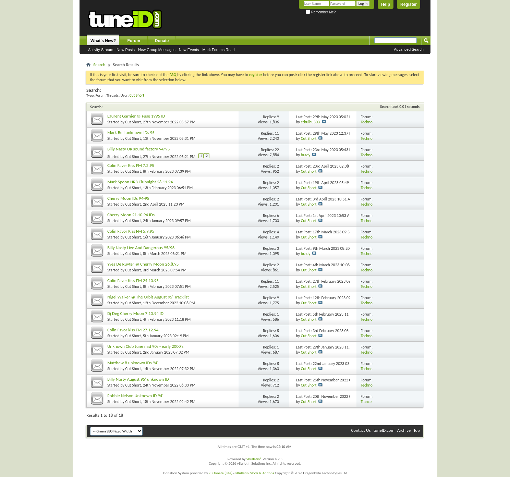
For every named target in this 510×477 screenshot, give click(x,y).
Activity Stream (100, 50)
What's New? (103, 40)
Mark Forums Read (218, 50)
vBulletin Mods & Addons (254, 473)
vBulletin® (254, 459)
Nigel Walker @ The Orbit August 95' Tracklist (148, 296)
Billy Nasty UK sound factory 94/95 (138, 148)
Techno (367, 122)
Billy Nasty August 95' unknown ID (138, 379)
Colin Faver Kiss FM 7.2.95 (130, 165)
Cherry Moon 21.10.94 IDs (131, 214)
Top (416, 430)
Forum (133, 40)
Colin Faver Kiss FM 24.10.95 (133, 280)
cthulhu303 (310, 122)
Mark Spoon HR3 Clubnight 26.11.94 (140, 181)
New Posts (126, 50)
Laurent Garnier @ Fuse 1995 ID (136, 116)
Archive (404, 430)
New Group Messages (156, 50)
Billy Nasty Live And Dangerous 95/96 (140, 247)
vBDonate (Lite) (220, 473)
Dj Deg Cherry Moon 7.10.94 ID (135, 313)
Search (99, 64)
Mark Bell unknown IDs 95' (131, 132)
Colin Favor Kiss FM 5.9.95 (130, 231)
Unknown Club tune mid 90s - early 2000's (145, 346)
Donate (162, 40)
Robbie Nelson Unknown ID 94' (135, 395)
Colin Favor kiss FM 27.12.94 (132, 329)
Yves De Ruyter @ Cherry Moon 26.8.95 (143, 264)
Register (408, 4)
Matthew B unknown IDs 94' (132, 362)
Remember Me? (321, 12)
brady (306, 154)
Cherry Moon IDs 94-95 (128, 198)
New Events (189, 50)
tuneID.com (383, 430)
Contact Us (361, 430)
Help (385, 4)
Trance (366, 401)
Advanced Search (409, 49)
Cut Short (133, 122)
